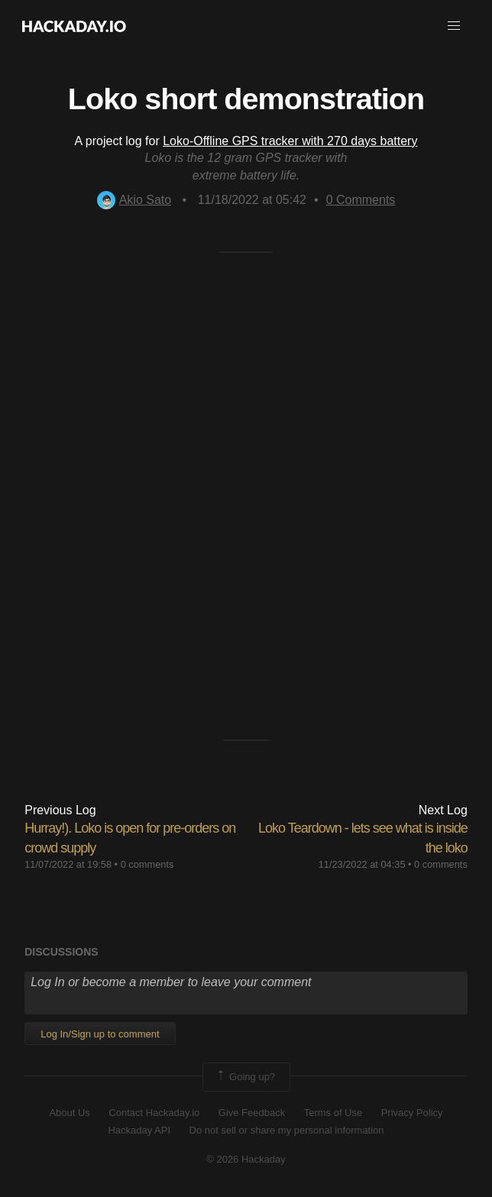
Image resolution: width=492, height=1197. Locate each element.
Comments (361, 199)
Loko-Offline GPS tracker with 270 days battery (290, 140)
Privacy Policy (412, 1112)
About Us (69, 1112)
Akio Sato (134, 199)
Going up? (245, 1077)
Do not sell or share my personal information (286, 1130)
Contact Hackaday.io (153, 1112)
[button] (454, 26)
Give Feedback (251, 1112)
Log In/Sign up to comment (99, 1034)
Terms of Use (333, 1112)
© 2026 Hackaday (246, 1159)
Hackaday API (139, 1130)
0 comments (147, 864)
